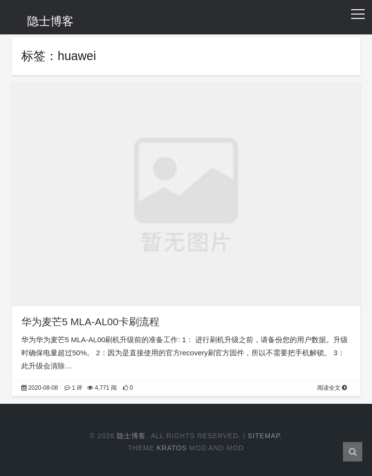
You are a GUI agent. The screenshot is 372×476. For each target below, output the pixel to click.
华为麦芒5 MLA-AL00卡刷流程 (90, 321)
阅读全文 (332, 387)
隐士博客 (50, 21)
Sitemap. (265, 436)
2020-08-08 (39, 387)
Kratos (171, 448)
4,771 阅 (102, 387)
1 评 (73, 387)
